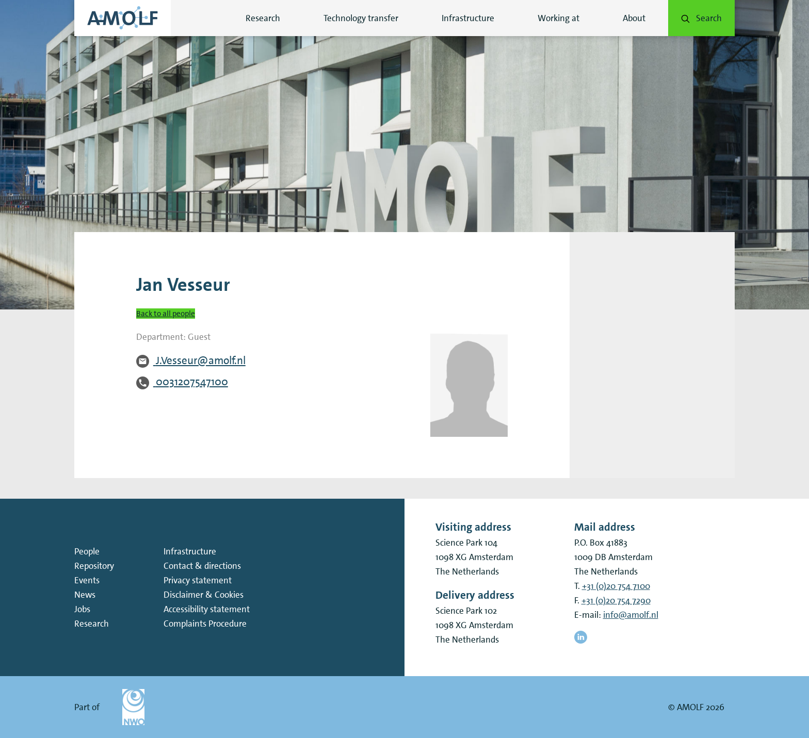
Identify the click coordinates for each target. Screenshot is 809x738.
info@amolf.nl (630, 614)
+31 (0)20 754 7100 (616, 586)
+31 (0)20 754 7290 (616, 600)
